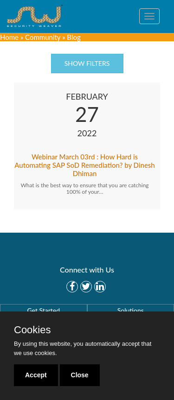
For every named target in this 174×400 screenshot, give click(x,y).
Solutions (130, 310)
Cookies (32, 330)
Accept (36, 375)
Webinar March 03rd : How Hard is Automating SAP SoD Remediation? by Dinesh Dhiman (84, 165)
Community (42, 37)
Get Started (43, 310)
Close (80, 375)
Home (9, 37)
